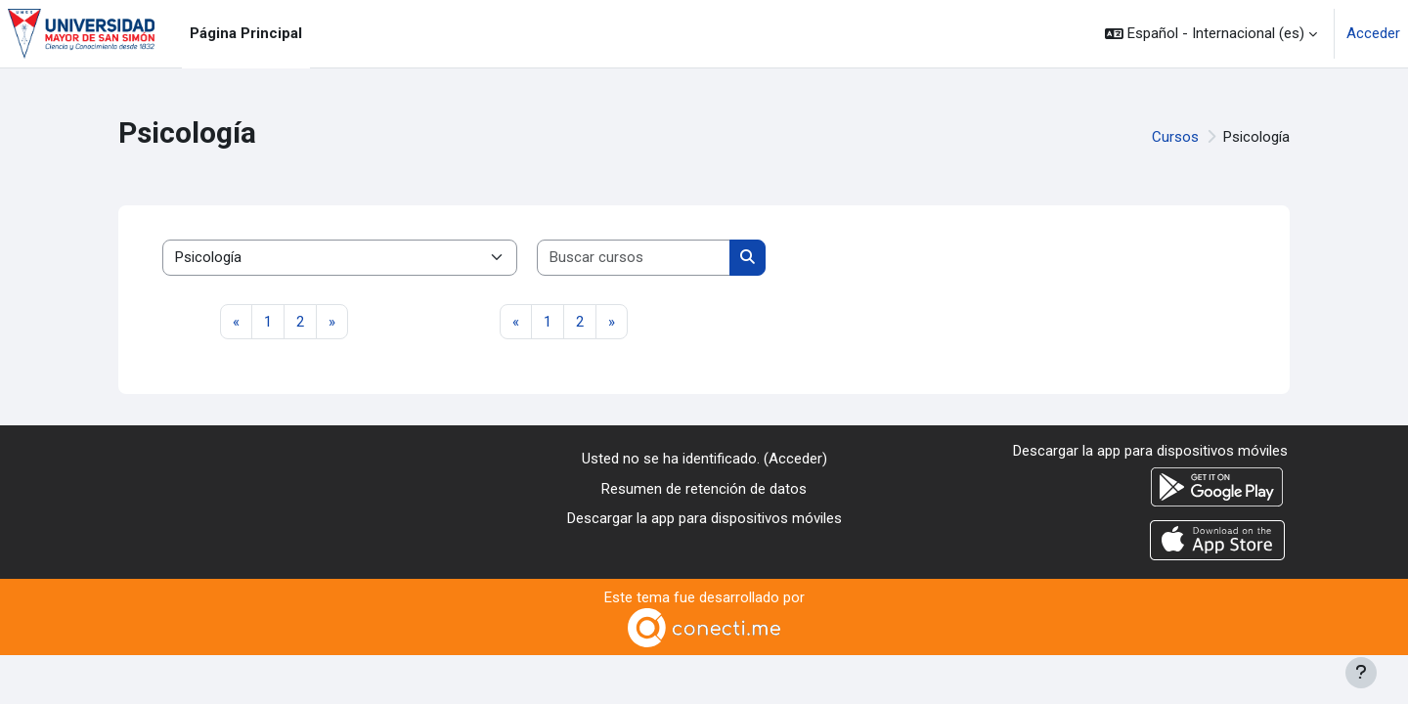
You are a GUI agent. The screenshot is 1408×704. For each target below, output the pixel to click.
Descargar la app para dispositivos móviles (704, 518)
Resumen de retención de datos (704, 489)
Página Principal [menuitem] (246, 33)
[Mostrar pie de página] (1361, 672)
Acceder (1373, 33)
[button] (1211, 33)
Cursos (1175, 137)
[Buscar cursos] (634, 258)
